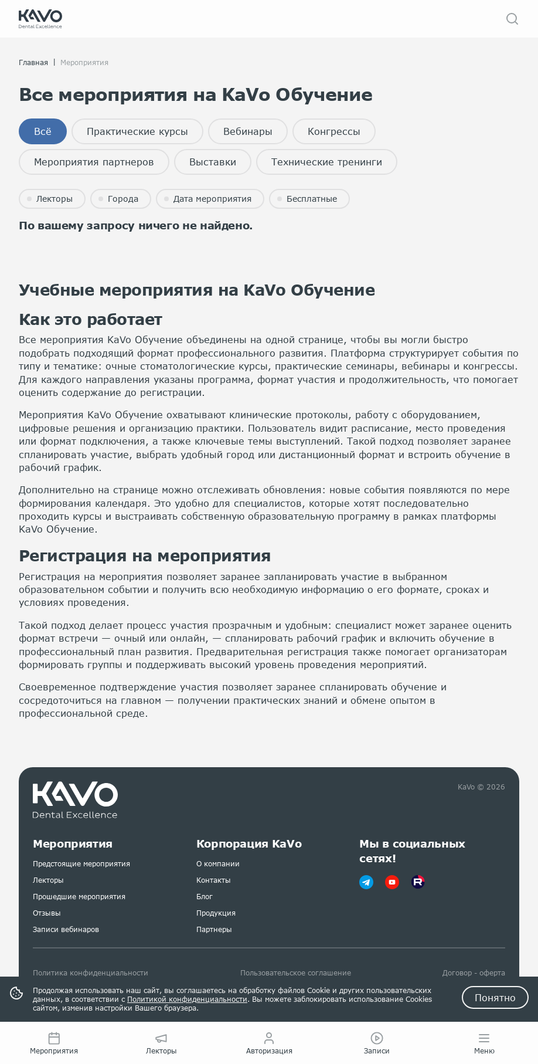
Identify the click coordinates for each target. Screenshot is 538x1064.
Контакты (213, 880)
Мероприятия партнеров (94, 161)
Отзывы (47, 913)
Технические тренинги (326, 161)
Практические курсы (137, 131)
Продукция (216, 913)
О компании (218, 863)
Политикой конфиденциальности (187, 999)
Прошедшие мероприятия (79, 896)
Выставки (212, 161)
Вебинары (248, 131)
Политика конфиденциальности (90, 972)
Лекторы (48, 880)
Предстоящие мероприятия (81, 863)
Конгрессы (334, 131)
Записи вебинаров (66, 929)
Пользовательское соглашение (295, 972)
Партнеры (214, 929)
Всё (43, 131)
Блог (204, 896)
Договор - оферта (473, 972)
